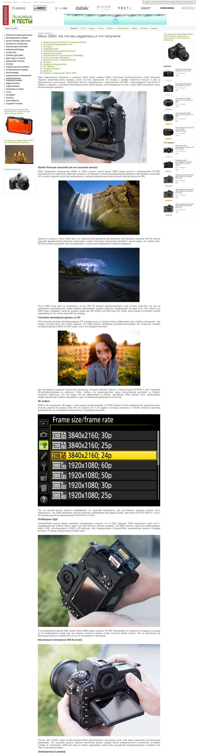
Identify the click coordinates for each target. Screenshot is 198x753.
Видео (134, 28)
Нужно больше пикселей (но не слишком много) (64, 42)
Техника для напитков (17, 47)
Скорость (47, 62)
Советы (101, 28)
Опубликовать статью (47, 2)
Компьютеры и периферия (18, 76)
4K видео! (47, 46)
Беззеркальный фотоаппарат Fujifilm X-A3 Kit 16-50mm (184, 147)
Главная (41, 33)
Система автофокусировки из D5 (58, 44)
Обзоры (92, 28)
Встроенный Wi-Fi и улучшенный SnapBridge (63, 55)
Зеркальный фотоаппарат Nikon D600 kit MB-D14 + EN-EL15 (184, 199)
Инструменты (12, 101)
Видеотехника (13, 83)
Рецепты (110, 28)
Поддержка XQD (50, 49)
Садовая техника (14, 104)
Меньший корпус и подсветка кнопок (59, 60)
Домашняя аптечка (15, 61)
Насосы (10, 98)
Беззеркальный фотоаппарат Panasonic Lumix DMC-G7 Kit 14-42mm (183, 162)
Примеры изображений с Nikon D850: (60, 73)
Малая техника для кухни (18, 41)
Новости (48, 33)
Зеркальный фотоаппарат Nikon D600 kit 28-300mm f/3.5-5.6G (184, 188)
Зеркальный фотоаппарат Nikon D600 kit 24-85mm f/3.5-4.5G (184, 176)
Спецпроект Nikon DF (12, 169)
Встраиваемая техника (17, 38)
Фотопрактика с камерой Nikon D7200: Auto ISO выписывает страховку (19, 141)
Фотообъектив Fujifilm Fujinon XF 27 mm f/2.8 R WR (184, 100)
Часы (8, 92)
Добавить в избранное (12, 2)
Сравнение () (188, 1)
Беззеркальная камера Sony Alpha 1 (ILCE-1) (183, 84)
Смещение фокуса (51, 69)
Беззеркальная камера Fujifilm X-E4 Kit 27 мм (183, 70)
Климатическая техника (17, 67)
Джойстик (47, 71)
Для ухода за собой (15, 58)
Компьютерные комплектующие (14, 79)
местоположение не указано (174, 1)
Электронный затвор (52, 53)
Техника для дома (14, 55)
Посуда (9, 64)
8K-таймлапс (49, 66)
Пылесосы (11, 52)
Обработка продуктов (16, 44)
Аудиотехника (13, 86)
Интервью (144, 28)
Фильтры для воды (15, 50)
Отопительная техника (17, 70)
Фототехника (12, 73)
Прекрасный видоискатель (55, 64)
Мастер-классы (123, 28)
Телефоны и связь (15, 89)
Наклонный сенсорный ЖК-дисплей (59, 51)
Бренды (154, 28)
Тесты (83, 28)
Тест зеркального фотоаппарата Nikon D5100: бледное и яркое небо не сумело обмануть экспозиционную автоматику (178, 37)
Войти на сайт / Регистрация (154, 1)
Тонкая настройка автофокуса (56, 58)
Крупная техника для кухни (19, 35)
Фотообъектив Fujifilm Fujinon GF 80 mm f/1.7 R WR (184, 114)
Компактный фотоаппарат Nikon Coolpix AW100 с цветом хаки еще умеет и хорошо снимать (17, 111)
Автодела (10, 95)
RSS (35, 2)
